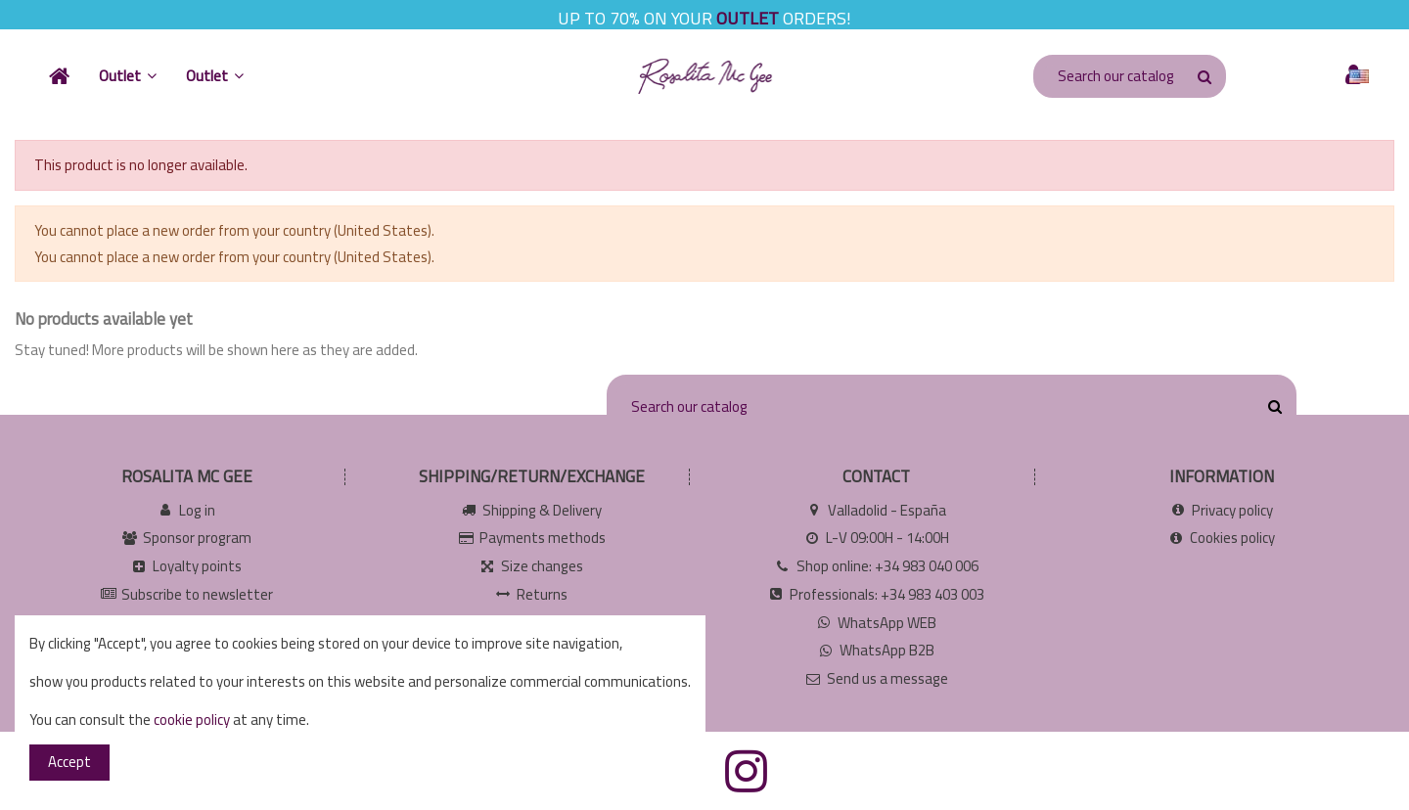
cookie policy (192, 719)
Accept (69, 761)
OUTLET (747, 18)
